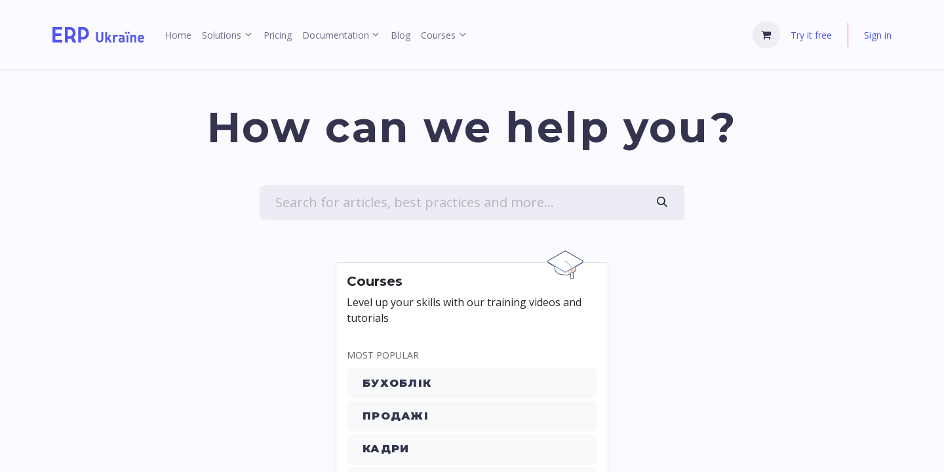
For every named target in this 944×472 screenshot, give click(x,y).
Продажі (396, 416)
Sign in (878, 35)
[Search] (662, 202)
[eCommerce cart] (766, 35)
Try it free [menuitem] (811, 35)
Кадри (386, 448)
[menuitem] (178, 35)
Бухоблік (397, 383)
